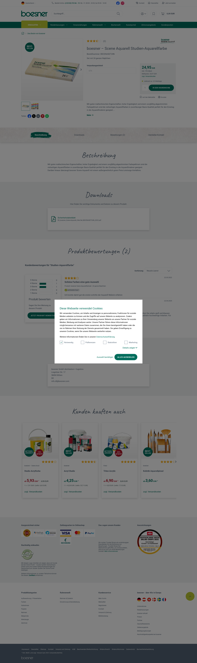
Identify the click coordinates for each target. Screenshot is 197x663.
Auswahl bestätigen (105, 357)
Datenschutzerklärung (105, 337)
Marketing (130, 342)
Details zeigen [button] (130, 347)
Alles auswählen (125, 357)
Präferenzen (88, 342)
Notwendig (66, 342)
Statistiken (110, 342)
